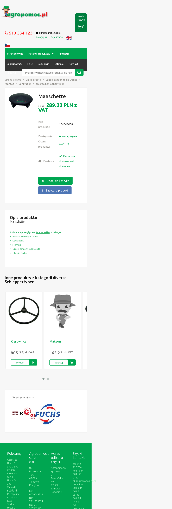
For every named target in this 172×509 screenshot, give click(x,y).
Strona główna (19, 42)
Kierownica (22, 281)
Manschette (100, 281)
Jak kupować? (86, 42)
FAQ (101, 42)
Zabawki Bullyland (20, 413)
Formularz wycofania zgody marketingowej (34, 473)
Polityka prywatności (96, 469)
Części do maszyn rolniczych (145, 469)
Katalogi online (118, 469)
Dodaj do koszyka (88, 135)
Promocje (68, 42)
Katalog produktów (45, 42)
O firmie (130, 42)
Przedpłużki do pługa (22, 416)
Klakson (59, 281)
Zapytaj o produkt (124, 135)
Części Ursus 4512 (21, 423)
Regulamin (115, 42)
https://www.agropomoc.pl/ (17, 8)
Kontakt (145, 42)
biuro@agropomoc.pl (142, 410)
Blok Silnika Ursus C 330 (23, 420)
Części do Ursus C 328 (23, 427)
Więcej (24, 302)
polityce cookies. (96, 443)
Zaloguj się (56, 469)
